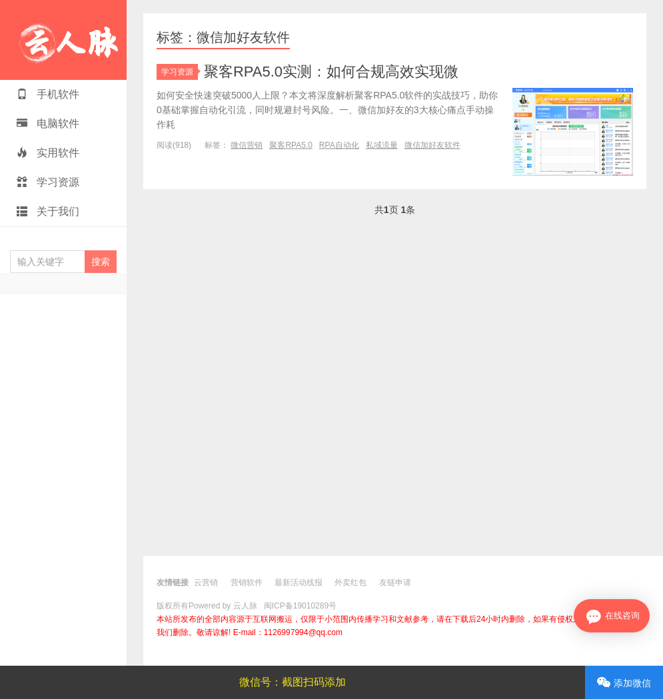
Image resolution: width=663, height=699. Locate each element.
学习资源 (48, 182)
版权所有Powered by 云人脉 (207, 605)
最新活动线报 (299, 582)
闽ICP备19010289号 (300, 605)
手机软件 (48, 94)
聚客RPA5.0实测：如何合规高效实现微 (331, 71)
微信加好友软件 (432, 145)
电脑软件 (48, 123)
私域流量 (382, 145)
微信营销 (247, 145)
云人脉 (63, 40)
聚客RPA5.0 (290, 145)
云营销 (206, 582)
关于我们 (48, 211)
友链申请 (395, 582)
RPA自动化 (339, 145)
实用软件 (48, 152)
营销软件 (247, 582)
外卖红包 (350, 582)
